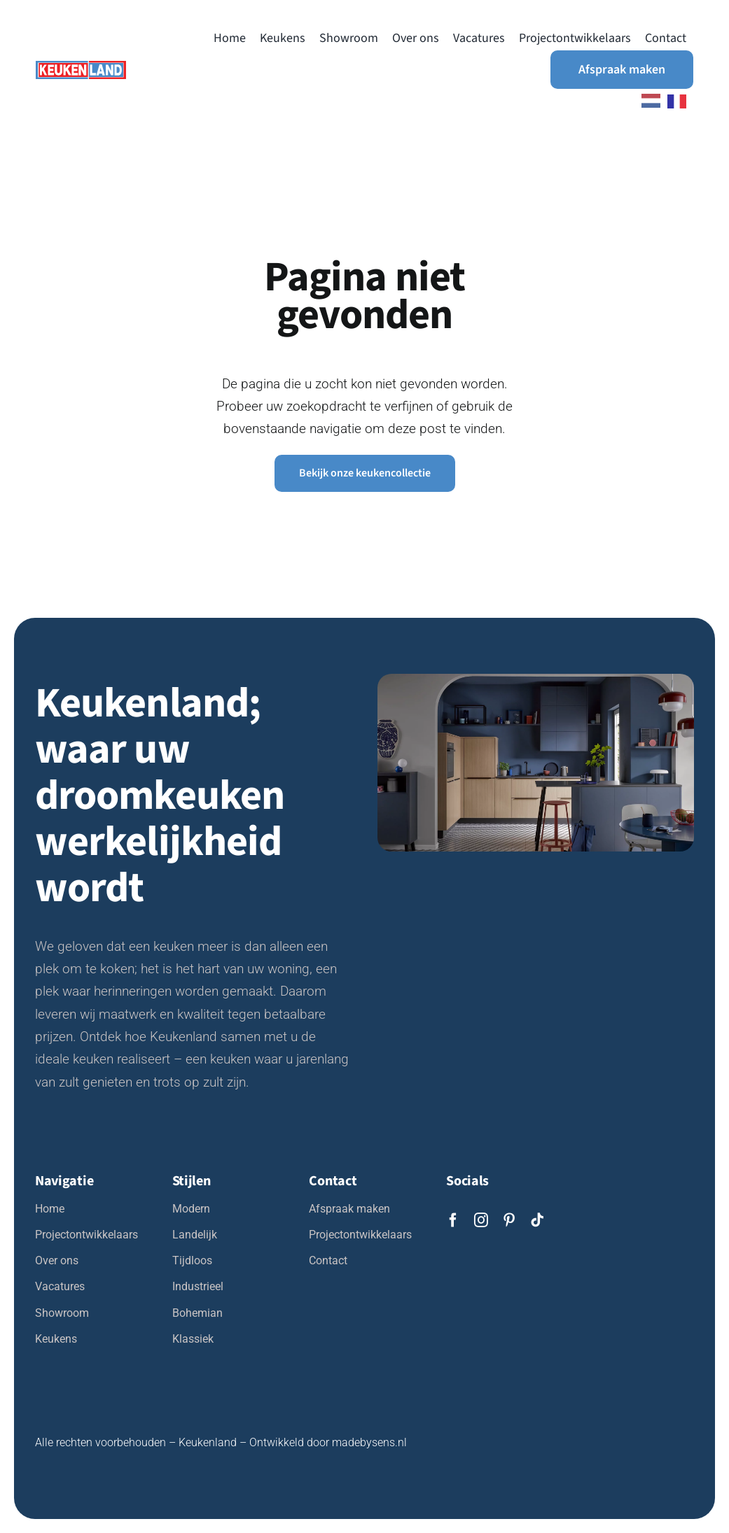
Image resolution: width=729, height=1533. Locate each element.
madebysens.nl (369, 1442)
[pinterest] (509, 1220)
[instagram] (481, 1220)
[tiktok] (537, 1220)
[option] (680, 101)
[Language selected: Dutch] (660, 100)
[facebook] (453, 1220)
